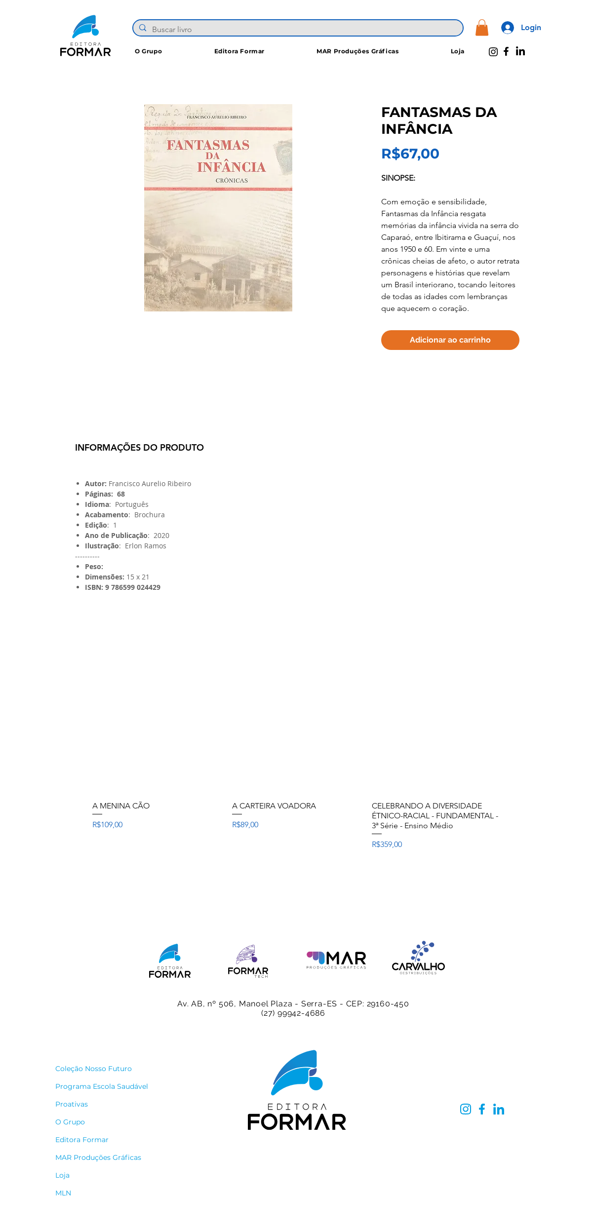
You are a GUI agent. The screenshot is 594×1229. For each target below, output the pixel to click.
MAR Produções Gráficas (98, 1157)
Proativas (71, 1104)
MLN (63, 1193)
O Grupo (70, 1121)
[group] (297, 756)
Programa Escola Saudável (101, 1086)
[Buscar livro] (297, 29)
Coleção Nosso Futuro (93, 1068)
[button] (482, 27)
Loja (62, 1175)
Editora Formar (82, 1139)
